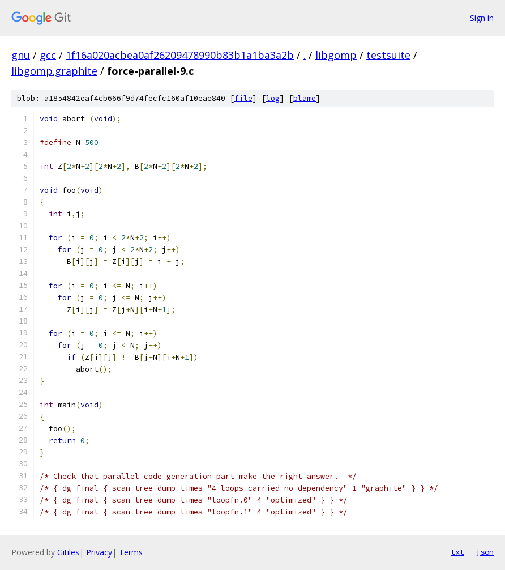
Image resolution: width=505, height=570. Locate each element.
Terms (131, 552)
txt (457, 552)
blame (304, 98)
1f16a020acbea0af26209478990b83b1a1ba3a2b (180, 55)
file (243, 98)
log (273, 98)
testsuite (388, 55)
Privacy (99, 552)
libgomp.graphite (54, 71)
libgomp (336, 55)
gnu (20, 55)
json (485, 552)
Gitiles (68, 552)
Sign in (482, 17)
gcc (48, 55)
